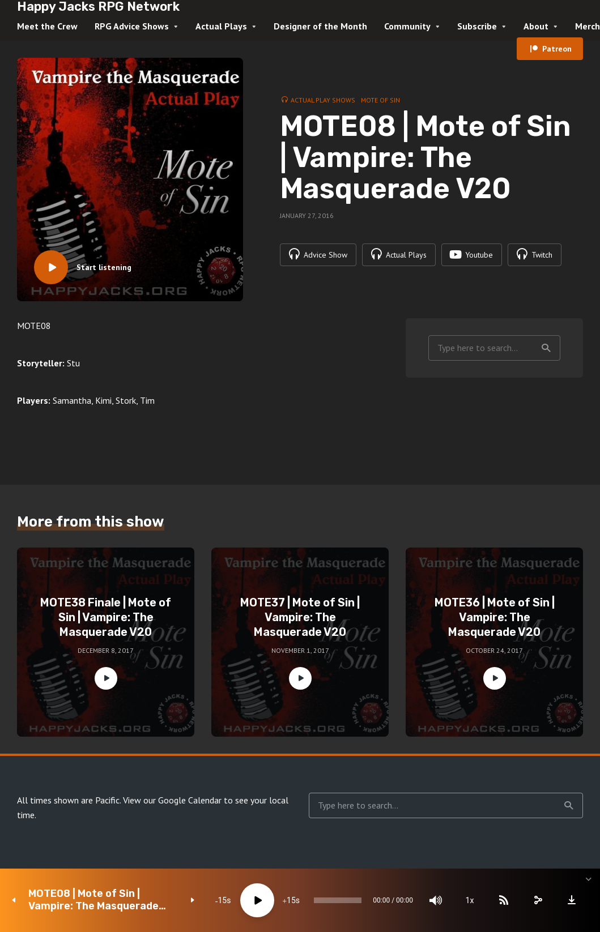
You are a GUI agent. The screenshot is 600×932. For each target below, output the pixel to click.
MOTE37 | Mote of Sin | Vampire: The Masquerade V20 (300, 617)
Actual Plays (221, 26)
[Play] (257, 900)
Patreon (557, 49)
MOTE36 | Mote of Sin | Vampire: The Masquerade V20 (495, 617)
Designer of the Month (320, 26)
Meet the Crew (47, 26)
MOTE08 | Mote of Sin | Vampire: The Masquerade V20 (93, 900)
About (536, 26)
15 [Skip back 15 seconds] (222, 900)
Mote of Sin (380, 100)
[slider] (338, 900)
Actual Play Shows (323, 100)
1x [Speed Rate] (470, 900)
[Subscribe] (504, 900)
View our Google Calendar (172, 800)
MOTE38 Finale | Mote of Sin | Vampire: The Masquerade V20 (105, 617)
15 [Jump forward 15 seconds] (291, 900)
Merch (587, 26)
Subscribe (477, 26)
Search (546, 348)
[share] (538, 900)
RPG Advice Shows (132, 26)
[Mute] (436, 900)
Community (407, 26)
